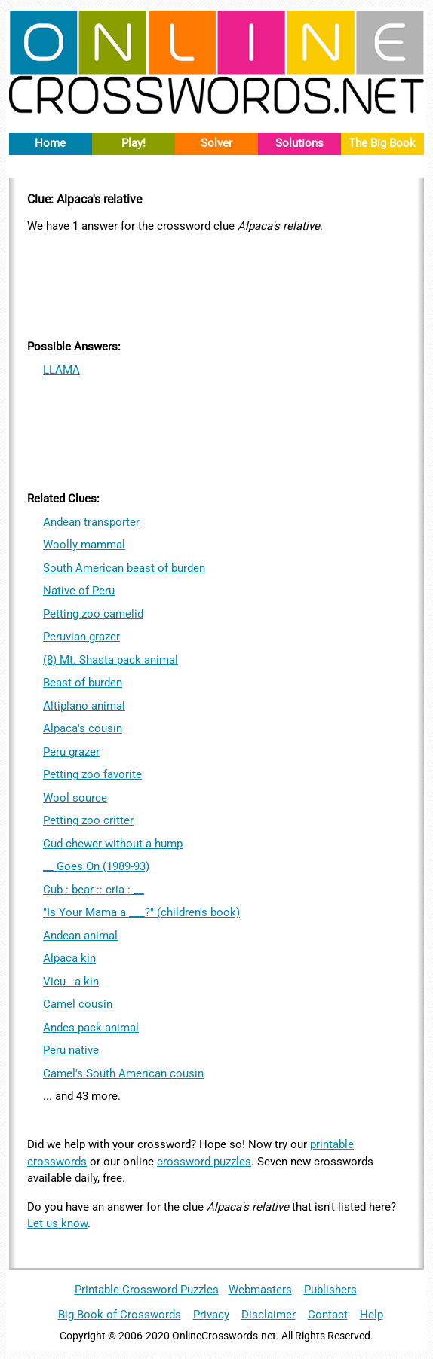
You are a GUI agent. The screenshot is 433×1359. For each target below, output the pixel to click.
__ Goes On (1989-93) (96, 866)
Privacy (211, 1314)
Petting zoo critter (88, 820)
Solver (216, 143)
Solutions (299, 143)
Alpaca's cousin (82, 728)
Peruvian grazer (81, 636)
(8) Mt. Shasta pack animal (110, 660)
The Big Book (382, 143)
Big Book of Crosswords (119, 1314)
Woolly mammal (84, 544)
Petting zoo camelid (93, 614)
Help (371, 1314)
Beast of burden (82, 682)
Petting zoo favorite (92, 774)
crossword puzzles (204, 1161)
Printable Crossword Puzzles (147, 1289)
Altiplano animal (84, 706)
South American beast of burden (124, 568)
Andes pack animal (91, 1027)
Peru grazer (71, 752)
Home (50, 143)
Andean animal (80, 935)
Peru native (71, 1050)
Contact (328, 1314)
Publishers (330, 1289)
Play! (133, 143)
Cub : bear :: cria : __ (93, 889)
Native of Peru (79, 590)
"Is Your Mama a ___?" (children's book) (141, 912)
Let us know (57, 1223)
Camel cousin (77, 1004)
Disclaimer (268, 1314)
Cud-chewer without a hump (113, 844)
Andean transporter (91, 522)
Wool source (75, 798)
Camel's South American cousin (123, 1073)
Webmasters (260, 1289)
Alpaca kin (69, 958)
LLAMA (61, 370)
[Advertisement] (216, 284)
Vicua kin (71, 981)
